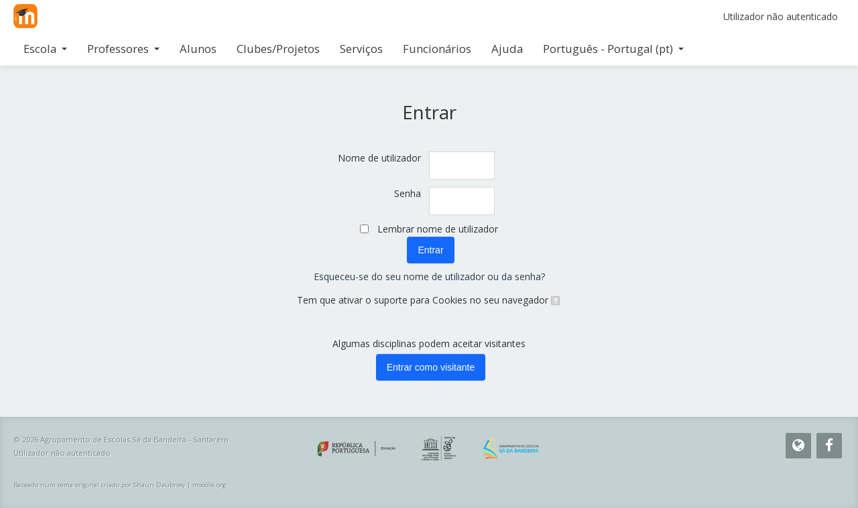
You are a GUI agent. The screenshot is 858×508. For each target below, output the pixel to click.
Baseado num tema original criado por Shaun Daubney (99, 485)
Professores (123, 48)
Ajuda (507, 48)
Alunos (198, 48)
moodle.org (209, 485)
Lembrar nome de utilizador (437, 229)
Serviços (361, 48)
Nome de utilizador (379, 157)
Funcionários (437, 48)
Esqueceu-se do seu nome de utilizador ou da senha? (429, 276)
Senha (407, 193)
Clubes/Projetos (278, 48)
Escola (45, 48)
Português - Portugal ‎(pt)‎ (613, 48)
